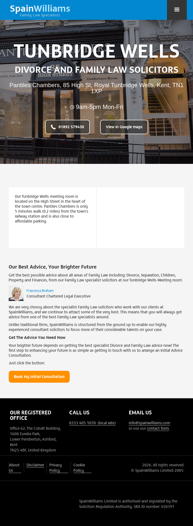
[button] (177, 10)
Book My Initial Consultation (39, 376)
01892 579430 (71, 126)
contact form (158, 428)
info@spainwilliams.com (149, 422)
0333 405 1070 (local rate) (92, 422)
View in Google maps (124, 126)
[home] (40, 10)
